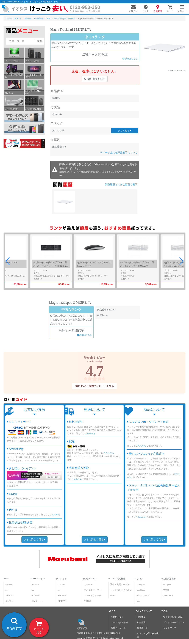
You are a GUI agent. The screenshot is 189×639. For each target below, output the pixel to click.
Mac (138, 601)
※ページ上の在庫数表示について (118, 152)
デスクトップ (143, 595)
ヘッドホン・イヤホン (121, 590)
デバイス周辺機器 (116, 578)
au (6, 590)
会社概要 (141, 617)
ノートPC (141, 584)
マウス (166, 590)
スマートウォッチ (92, 595)
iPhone (6, 578)
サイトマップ (169, 628)
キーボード (168, 595)
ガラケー (88, 584)
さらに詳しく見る (34, 539)
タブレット (61, 578)
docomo (8, 584)
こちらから (55, 514)
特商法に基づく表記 (172, 617)
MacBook (141, 590)
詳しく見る (124, 130)
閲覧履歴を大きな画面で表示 (121, 184)
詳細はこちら (130, 58)
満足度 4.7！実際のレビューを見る (94, 386)
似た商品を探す (94, 79)
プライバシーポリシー (174, 622)
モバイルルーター (92, 590)
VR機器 (87, 601)
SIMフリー (10, 601)
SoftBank (9, 595)
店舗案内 (141, 622)
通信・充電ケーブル (119, 584)
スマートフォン (37, 578)
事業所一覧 (142, 628)
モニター (167, 584)
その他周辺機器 (168, 578)
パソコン (139, 578)
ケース (113, 595)
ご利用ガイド (117, 617)
